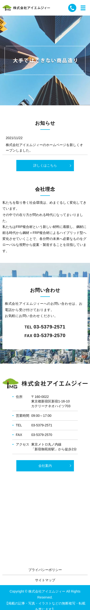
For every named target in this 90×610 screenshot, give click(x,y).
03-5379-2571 (50, 326)
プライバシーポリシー (45, 570)
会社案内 (45, 466)
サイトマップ (45, 580)
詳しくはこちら (45, 165)
